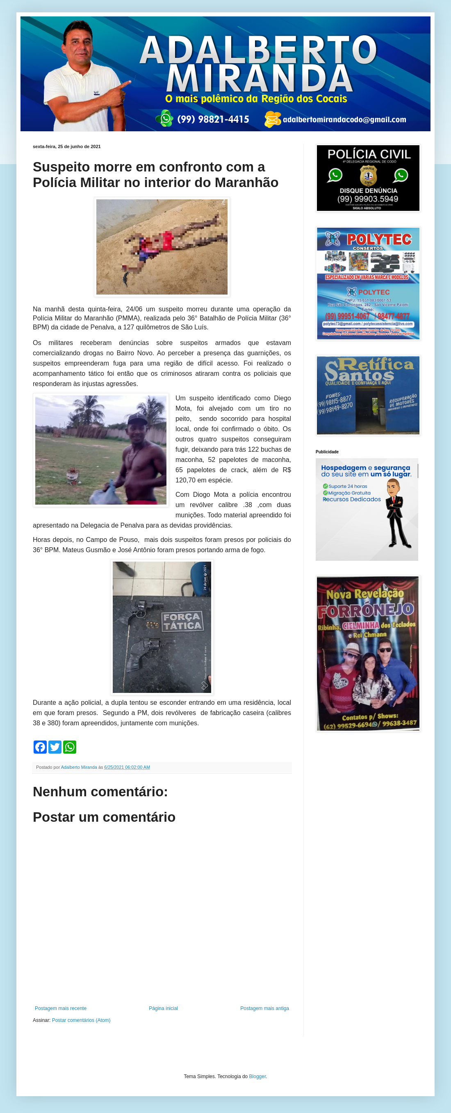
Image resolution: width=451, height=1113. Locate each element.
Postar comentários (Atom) (81, 1020)
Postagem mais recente (61, 1008)
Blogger (257, 1076)
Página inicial (163, 1008)
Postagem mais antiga (264, 1008)
